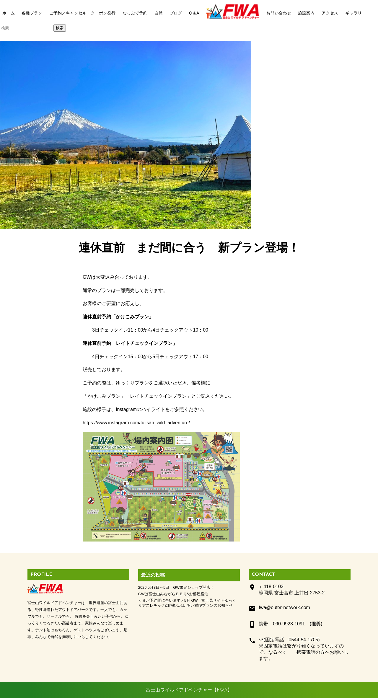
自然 (158, 13)
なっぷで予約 (135, 13)
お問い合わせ (278, 13)
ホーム (8, 13)
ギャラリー (355, 13)
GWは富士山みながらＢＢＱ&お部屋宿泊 (173, 594)
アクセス (330, 13)
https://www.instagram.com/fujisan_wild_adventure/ (136, 422)
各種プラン (32, 13)
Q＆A (194, 13)
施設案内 (306, 13)
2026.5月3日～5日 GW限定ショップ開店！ (176, 587)
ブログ (176, 13)
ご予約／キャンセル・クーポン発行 (82, 13)
